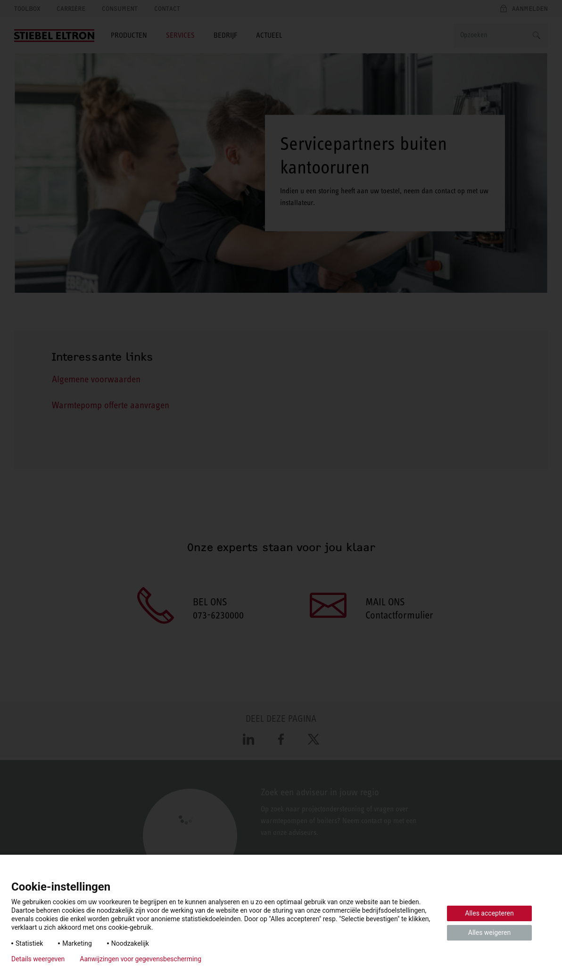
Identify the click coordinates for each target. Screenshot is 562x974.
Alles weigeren (489, 932)
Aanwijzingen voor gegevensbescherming (140, 959)
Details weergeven (38, 959)
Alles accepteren (489, 913)
